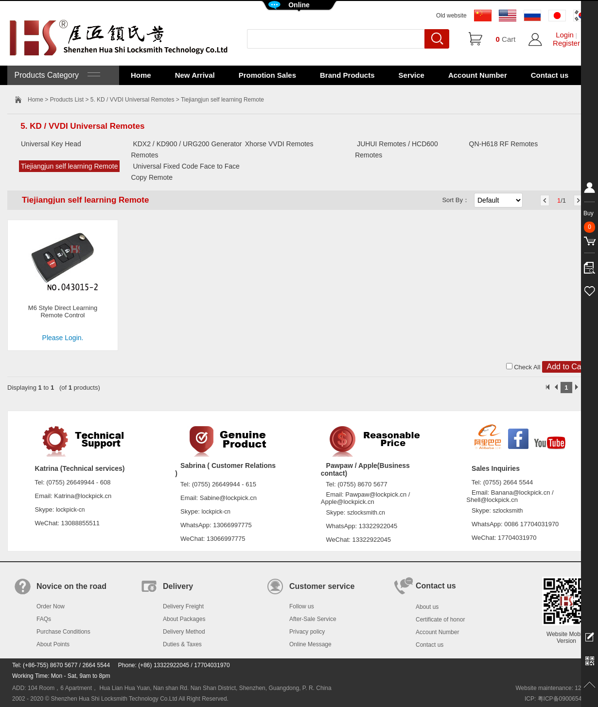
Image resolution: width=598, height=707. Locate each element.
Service (411, 75)
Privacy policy (307, 631)
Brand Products (347, 75)
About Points (53, 644)
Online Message (310, 644)
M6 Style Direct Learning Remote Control (62, 311)
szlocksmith (507, 510)
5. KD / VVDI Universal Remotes (132, 99)
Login (565, 35)
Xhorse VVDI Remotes (279, 144)
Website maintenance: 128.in (553, 688)
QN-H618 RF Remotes (503, 144)
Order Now (50, 606)
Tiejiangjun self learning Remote (69, 166)
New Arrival (195, 75)
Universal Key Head (51, 144)
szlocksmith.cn (366, 512)
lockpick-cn (70, 509)
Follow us (301, 606)
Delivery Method (184, 631)
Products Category (56, 75)
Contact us (550, 75)
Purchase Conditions (63, 631)
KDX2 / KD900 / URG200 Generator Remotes (186, 149)
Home (141, 75)
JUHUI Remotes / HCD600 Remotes (396, 149)
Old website (451, 15)
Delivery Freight (183, 606)
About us (427, 607)
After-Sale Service (312, 619)
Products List (67, 99)
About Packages (184, 619)
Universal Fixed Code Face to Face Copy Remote (185, 171)
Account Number (477, 75)
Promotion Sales (267, 75)
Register (566, 43)
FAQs (43, 619)
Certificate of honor (440, 619)
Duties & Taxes (182, 644)
